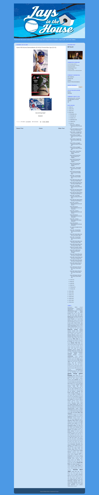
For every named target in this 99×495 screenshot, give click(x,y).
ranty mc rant (75, 436)
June (71, 279)
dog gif (74, 362)
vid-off (79, 478)
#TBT (76, 312)
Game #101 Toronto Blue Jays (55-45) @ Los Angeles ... (75, 164)
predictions (70, 432)
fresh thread (80, 370)
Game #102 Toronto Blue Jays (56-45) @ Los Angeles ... (75, 160)
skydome (76, 454)
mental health (80, 403)
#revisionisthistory (71, 312)
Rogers (76, 442)
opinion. (81, 419)
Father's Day (79, 366)
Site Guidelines (71, 76)
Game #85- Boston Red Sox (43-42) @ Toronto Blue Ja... (76, 264)
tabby (80, 461)
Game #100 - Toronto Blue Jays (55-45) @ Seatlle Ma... (75, 168)
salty (82, 446)
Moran (74, 409)
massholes (73, 400)
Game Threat (75, 375)
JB (79, 388)
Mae (78, 397)
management (77, 399)
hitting (76, 382)
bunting (81, 344)
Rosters (69, 91)
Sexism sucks (76, 453)
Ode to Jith (81, 416)
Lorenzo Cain (70, 397)
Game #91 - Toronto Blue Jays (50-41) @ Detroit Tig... (75, 231)
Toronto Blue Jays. (75, 471)
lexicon (70, 396)
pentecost (71, 424)
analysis (69, 324)
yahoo (77, 484)
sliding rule (81, 454)
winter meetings (74, 482)
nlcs (80, 413)
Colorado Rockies (72, 354)
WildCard (69, 482)
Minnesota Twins (79, 405)
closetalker (81, 353)
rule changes (75, 445)
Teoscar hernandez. (71, 465)
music (81, 409)
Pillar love (81, 425)
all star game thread (72, 322)
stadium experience (75, 458)
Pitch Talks (70, 427)
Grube (69, 380)
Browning (71, 344)
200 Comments (35, 121)
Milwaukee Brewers (71, 405)
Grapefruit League (71, 379)
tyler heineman (72, 476)
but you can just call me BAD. (73, 345)
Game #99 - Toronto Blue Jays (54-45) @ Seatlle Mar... (75, 176)
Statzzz (78, 459)
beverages (69, 337)
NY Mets (69, 415)
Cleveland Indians (72, 353)
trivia (78, 475)
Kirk (79, 392)
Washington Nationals (72, 480)
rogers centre (80, 442)
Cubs (79, 357)
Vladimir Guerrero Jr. (74, 479)
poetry (75, 429)
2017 (70, 300)
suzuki (77, 461)
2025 (70, 108)
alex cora (79, 321)
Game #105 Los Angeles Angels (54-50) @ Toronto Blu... (76, 144)
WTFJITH (73, 484)
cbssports (81, 348)
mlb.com (81, 407)
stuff (72, 461)
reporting (81, 438)
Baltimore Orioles (73, 329)
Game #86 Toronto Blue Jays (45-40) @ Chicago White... (76, 260)
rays (82, 436)
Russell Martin (80, 445)
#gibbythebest (70, 309)
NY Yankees (73, 415)
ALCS (71, 321)
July (71, 123)
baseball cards (75, 330)
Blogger (57, 491)
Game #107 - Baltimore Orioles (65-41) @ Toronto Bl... (76, 126)
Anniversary (73, 324)
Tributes (75, 475)
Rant (71, 436)
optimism (77, 420)
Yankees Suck (70, 486)
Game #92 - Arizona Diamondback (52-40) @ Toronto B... (75, 220)
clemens (71, 352)
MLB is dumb (76, 407)
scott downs (80, 449)
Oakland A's (70, 416)
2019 (70, 296)
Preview (73, 432)
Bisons (79, 337)
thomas (81, 466)
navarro (69, 412)
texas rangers (78, 465)
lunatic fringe (75, 397)
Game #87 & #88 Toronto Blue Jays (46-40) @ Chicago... (75, 251)
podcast (72, 429)
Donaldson (70, 364)
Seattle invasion (76, 450)
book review (80, 341)
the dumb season (77, 466)
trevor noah (72, 475)
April (71, 283)
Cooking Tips (70, 78)
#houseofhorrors (79, 309)
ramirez (75, 434)
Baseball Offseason (71, 334)
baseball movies (80, 333)
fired (78, 368)
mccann (77, 400)
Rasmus (79, 436)
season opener (70, 450)
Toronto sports (70, 474)
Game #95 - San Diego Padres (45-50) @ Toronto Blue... (76, 196)
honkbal (77, 383)
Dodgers (69, 362)
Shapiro (80, 453)
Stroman (69, 461)
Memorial (69, 403)
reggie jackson (80, 437)
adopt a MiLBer (74, 320)
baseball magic (73, 333)
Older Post (61, 128)
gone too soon (71, 378)
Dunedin (69, 365)
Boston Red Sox (75, 342)
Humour (69, 386)
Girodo (79, 376)
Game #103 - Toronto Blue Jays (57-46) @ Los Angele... (75, 152)
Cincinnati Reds (79, 350)
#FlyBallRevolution (79, 308)
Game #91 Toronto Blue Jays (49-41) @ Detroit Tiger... (76, 235)
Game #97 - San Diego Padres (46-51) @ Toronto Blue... (76, 186)
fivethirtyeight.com (79, 369)
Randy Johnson (80, 434)
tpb (74, 474)
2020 (70, 294)
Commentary (80, 354)
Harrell (80, 380)
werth (82, 480)
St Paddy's (77, 457)
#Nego (81, 311)
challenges (74, 349)
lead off (79, 395)
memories (74, 403)
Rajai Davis (72, 434)
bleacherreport (70, 338)
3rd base (79, 317)
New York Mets (74, 412)
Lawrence (76, 395)
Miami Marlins (73, 404)
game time (81, 375)
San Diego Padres (76, 448)
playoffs (69, 429)
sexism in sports (70, 453)
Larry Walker (70, 395)
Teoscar (81, 464)
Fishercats (69, 369)
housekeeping (72, 384)
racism (76, 433)
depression (75, 360)
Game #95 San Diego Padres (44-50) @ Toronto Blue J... (76, 200)
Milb (82, 404)
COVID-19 (70, 357)
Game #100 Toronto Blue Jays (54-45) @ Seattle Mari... (75, 172)
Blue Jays (75, 338)
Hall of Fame (76, 380)
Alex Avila (75, 321)
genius (75, 376)
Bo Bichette (70, 341)
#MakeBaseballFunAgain (72, 311)
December (72, 114)
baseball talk (70, 336)
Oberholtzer (75, 416)
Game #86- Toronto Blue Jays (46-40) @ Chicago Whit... (76, 258)
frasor (76, 370)
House (69, 384)
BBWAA (78, 336)
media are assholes (75, 401)
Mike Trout (79, 404)
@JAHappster (70, 307)
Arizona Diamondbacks (72, 325)
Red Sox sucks (73, 437)
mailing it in (72, 399)
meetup (81, 401)
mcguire (69, 401)
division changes (78, 361)
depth (78, 360)
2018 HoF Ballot (74, 316)
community (70, 356)
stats (75, 459)
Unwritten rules (78, 476)
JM (68, 102)
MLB (73, 407)
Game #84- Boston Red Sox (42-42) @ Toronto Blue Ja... (76, 272)
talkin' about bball (74, 462)
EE (71, 365)
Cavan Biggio (73, 348)
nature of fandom (79, 411)
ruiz (71, 445)
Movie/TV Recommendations (74, 81)
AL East (78, 320)
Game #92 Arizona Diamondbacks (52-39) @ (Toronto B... (76, 224)
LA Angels (73, 393)
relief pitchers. (74, 438)
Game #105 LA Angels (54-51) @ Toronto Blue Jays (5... (75, 140)
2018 (70, 298)
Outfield (69, 421)
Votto (79, 479)
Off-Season (70, 417)
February (72, 287)
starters (81, 458)
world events (78, 483)
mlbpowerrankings (71, 408)
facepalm (81, 365)
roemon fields (72, 442)
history (73, 382)
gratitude (76, 379)
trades (76, 474)
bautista (74, 336)
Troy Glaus (81, 475)
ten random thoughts (75, 464)
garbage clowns (71, 376)
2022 (70, 291)
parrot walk (78, 421)
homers (74, 383)
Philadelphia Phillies (72, 425)
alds (73, 321)
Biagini (73, 337)
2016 (70, 302)
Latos (73, 395)
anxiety (81, 324)
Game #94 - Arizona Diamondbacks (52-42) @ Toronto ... (76, 203)
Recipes (69, 80)
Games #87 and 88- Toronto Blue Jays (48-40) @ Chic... (76, 248)
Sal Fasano (79, 446)
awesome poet (80, 326)
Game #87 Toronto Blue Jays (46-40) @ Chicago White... (76, 255)
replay (78, 438)
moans (77, 408)
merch (69, 404)
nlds (82, 413)
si (82, 453)
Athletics (69, 326)
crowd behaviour (75, 357)
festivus (73, 368)
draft (73, 364)
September (72, 119)
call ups (81, 345)
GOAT (81, 376)
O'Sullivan (81, 415)
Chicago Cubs (80, 349)
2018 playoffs (80, 316)
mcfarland (81, 400)
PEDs (69, 424)
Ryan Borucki (70, 446)
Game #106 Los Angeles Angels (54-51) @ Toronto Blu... (76, 136)
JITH (68, 390)
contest (76, 356)
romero (69, 444)
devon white (73, 361)
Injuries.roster (70, 387)
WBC (79, 480)
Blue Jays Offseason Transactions (77, 340)
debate (78, 358)
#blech (76, 307)
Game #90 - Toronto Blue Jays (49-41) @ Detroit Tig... (75, 238)
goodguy (81, 378)
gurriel (71, 380)
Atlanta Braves (74, 326)
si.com (69, 454)
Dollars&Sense (80, 362)
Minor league (70, 407)
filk (77, 368)
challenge (70, 349)
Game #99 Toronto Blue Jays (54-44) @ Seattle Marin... (76, 180)
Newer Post (19, 128)
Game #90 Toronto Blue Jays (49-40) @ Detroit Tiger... (76, 242)
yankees (81, 484)
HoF (78, 382)
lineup (73, 396)
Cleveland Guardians (78, 352)
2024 (70, 110)
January (72, 288)
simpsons (72, 454)
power (82, 429)
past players (75, 423)
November (72, 115)
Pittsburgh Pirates (79, 427)
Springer (72, 457)
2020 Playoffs (76, 317)
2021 (70, 292)
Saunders (76, 449)
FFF (75, 368)
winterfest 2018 (80, 482)
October (72, 117)
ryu (73, 446)
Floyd (74, 370)
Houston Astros (79, 384)
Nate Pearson (73, 411)
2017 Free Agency (77, 313)
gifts (77, 376)
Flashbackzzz (70, 370)
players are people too (79, 428)
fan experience (70, 366)
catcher (69, 348)
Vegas (71, 478)
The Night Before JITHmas (73, 99)
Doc (82, 361)
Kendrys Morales (74, 392)
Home (40, 128)
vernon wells (75, 478)
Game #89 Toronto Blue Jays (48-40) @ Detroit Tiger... (76, 245)
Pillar (77, 425)
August (71, 121)
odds (78, 416)
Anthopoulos (77, 324)
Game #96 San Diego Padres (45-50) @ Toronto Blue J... (76, 193)
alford (82, 321)
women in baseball (71, 483)
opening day (77, 419)
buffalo (74, 344)
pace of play (73, 421)
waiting (81, 479)
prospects (73, 433)
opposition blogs (71, 420)
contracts (81, 356)
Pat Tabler (80, 423)
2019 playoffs (70, 317)
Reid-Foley (69, 438)
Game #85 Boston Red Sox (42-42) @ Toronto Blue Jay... (75, 268)
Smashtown (70, 455)
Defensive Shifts (70, 360)
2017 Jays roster (76, 315)
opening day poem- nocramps (74, 98)
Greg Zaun (81, 379)
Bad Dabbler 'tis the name (73, 328)
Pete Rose (76, 424)
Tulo (68, 476)
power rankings (71, 431)
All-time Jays (80, 322)
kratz (82, 392)
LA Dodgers (78, 393)
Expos (78, 365)
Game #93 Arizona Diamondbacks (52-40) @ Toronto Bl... (76, 216)
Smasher (69, 100)
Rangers (69, 436)
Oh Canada (72, 419)
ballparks (81, 328)
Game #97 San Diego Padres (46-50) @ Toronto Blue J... (76, 190)
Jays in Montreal (75, 388)
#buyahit (81, 307)
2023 (70, 112)
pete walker (80, 424)
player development (71, 428)
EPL (73, 365)
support (74, 461)
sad (75, 446)
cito (68, 352)
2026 (70, 107)
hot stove (81, 383)
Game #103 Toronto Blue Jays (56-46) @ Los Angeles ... (75, 156)
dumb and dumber (79, 364)
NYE (78, 415)
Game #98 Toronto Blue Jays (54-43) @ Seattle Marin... (76, 183)
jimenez (81, 388)
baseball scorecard (79, 334)
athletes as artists (80, 325)
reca (68, 437)
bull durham (78, 344)
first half (81, 368)
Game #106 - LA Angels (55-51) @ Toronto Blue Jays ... (76, 132)
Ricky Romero (70, 440)
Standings (70, 93)
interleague (74, 387)
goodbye (77, 378)
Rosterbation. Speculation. (75, 444)
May (71, 281)
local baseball (80, 396)
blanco (81, 337)
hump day (75, 386)
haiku (73, 380)
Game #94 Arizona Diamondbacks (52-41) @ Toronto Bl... (76, 207)
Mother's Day (77, 409)
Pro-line (76, 432)
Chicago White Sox (72, 350)
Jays (70, 388)
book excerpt (75, 341)
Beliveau (81, 336)
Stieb (82, 459)
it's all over (79, 387)
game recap (72, 373)
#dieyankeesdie (70, 308)
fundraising (74, 371)
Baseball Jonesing (75, 332)
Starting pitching (71, 459)
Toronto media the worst (78, 472)
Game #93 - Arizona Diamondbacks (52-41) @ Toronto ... (76, 212)
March (71, 285)
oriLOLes (81, 420)
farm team (74, 366)
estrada (75, 365)
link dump (76, 396)
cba (77, 348)
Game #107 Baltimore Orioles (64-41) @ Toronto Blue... (76, 129)
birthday (75, 337)
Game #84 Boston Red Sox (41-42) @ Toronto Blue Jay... (75, 276)
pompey (78, 429)
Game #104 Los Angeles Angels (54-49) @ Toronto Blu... (76, 148)
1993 (72, 313)
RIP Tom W (70, 47)
